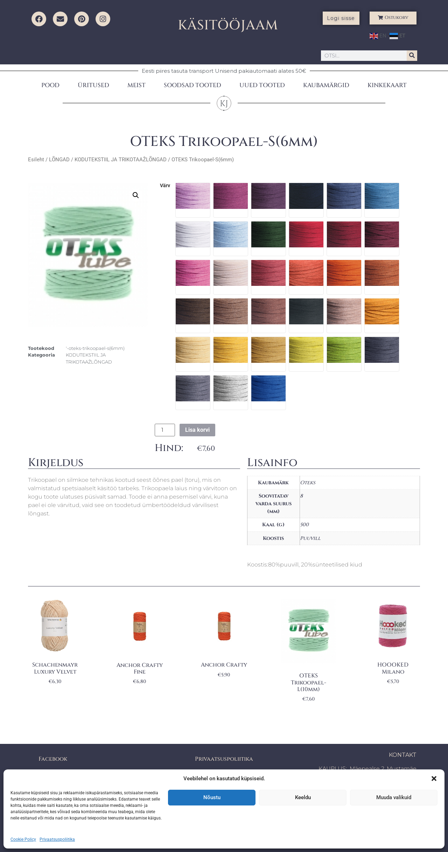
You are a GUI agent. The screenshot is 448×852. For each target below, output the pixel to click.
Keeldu (303, 797)
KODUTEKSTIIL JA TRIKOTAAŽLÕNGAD (121, 159)
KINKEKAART (387, 85)
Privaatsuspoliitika (57, 839)
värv (165, 185)
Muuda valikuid (393, 797)
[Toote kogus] (165, 430)
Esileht (36, 159)
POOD (50, 85)
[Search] (412, 55)
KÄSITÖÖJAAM (228, 25)
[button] (434, 778)
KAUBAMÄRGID (326, 85)
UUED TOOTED (262, 85)
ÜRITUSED (93, 85)
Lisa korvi (197, 430)
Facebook (52, 759)
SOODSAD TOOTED (192, 85)
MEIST (136, 85)
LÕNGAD (59, 159)
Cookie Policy (23, 839)
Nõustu (211, 797)
